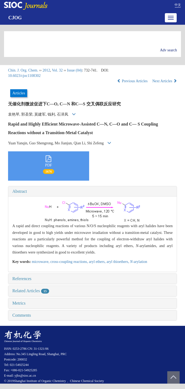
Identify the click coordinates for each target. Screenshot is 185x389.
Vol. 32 (57, 70)
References (21, 278)
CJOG (15, 17)
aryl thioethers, (118, 262)
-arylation (138, 262)
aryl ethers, (98, 262)
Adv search (168, 50)
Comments (21, 315)
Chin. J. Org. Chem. (23, 70)
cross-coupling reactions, (69, 262)
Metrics (19, 303)
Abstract (19, 191)
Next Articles (164, 81)
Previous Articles (132, 81)
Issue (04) (74, 70)
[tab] (92, 191)
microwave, (41, 262)
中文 (178, 5)
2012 (46, 70)
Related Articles (30, 290)
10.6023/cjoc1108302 (24, 76)
